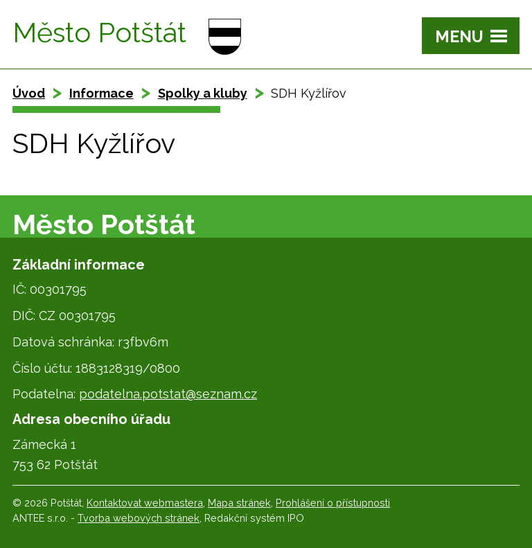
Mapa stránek (239, 503)
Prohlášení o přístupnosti (333, 503)
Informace (101, 93)
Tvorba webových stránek (139, 518)
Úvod (28, 93)
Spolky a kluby (202, 93)
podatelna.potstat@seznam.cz (168, 394)
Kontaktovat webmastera (145, 503)
